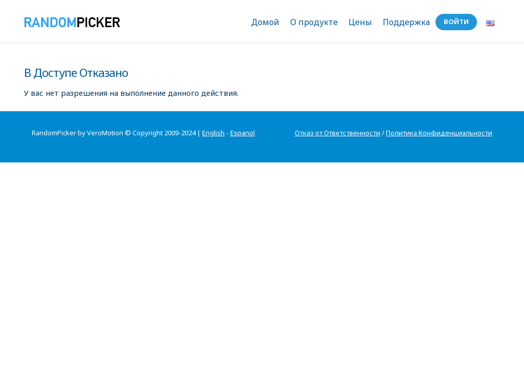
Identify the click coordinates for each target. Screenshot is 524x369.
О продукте (314, 22)
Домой (265, 22)
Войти (456, 21)
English (213, 132)
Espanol (242, 132)
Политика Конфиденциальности (439, 132)
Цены (360, 22)
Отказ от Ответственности (337, 132)
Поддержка (406, 22)
